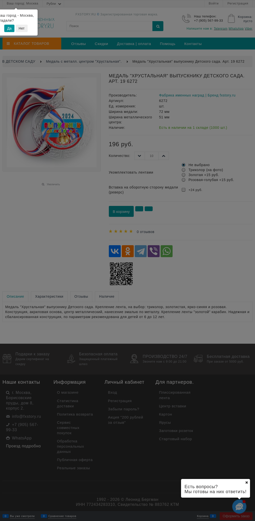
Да (9, 28)
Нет (22, 28)
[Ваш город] (246, 482)
